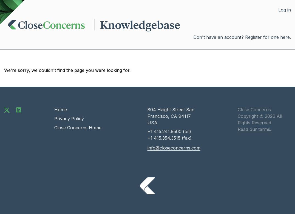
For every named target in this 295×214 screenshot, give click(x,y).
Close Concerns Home (77, 127)
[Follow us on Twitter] (7, 109)
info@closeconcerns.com (174, 148)
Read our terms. (254, 129)
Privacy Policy (69, 118)
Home (60, 109)
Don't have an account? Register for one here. (242, 37)
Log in (284, 10)
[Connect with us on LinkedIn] (18, 109)
